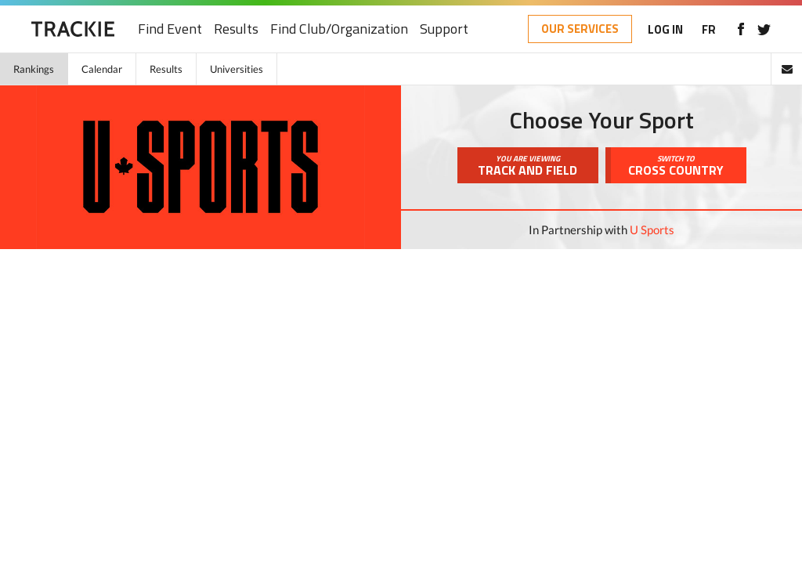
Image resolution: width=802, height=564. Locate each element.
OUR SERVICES (580, 29)
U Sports (652, 229)
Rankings (33, 69)
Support (444, 29)
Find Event (170, 29)
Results (236, 29)
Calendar (101, 69)
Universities (236, 69)
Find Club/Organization (339, 29)
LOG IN (665, 29)
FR (709, 29)
